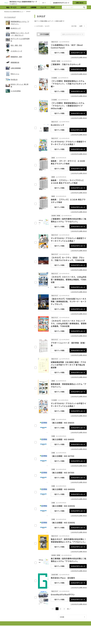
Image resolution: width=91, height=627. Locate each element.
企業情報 (33, 7)
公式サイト (13, 4)
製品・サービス (11, 7)
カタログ (23, 7)
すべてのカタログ (10, 17)
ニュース (43, 7)
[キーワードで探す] (84, 7)
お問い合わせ (79, 3)
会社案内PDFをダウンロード (61, 3)
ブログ (52, 7)
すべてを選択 (43, 34)
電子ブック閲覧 (59, 53)
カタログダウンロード (78, 53)
